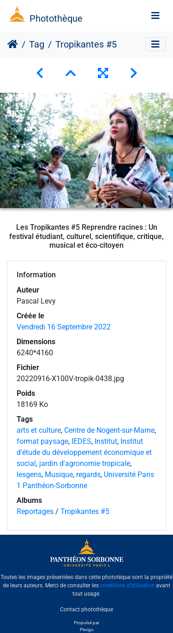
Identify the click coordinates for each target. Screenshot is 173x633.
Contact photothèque (86, 609)
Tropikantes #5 (84, 511)
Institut (106, 441)
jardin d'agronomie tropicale (84, 463)
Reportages (35, 511)
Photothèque (56, 18)
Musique (59, 474)
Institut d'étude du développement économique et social (84, 452)
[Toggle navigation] (155, 16)
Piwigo (87, 629)
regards (88, 474)
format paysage (42, 441)
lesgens (29, 474)
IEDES (81, 441)
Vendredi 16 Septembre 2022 (64, 326)
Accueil (12, 44)
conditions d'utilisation (127, 585)
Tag (36, 44)
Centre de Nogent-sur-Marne (109, 430)
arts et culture (39, 430)
